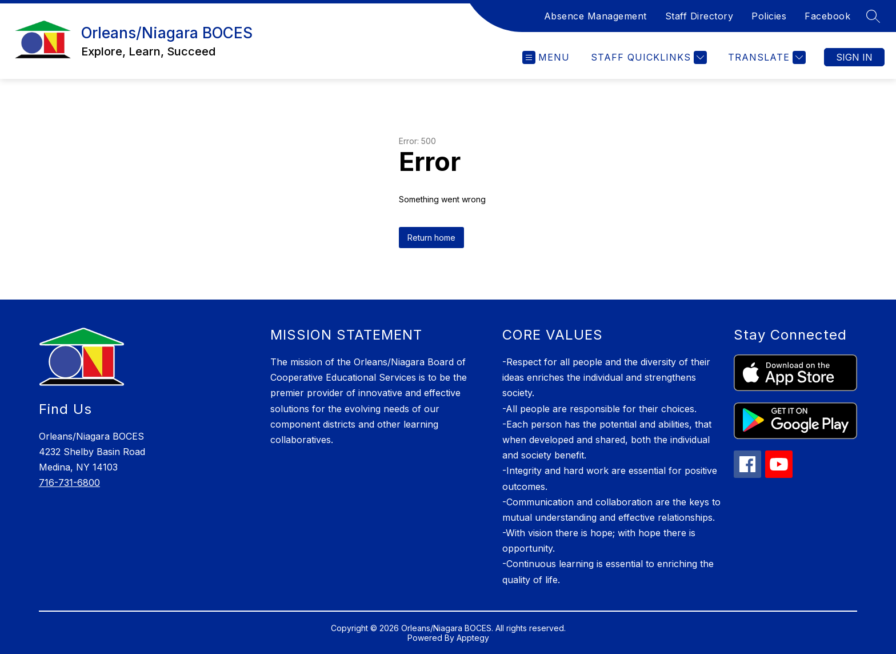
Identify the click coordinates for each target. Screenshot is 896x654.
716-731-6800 (69, 482)
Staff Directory (699, 16)
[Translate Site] (765, 57)
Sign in (854, 57)
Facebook (827, 16)
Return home (431, 237)
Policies (768, 16)
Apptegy (473, 638)
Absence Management (595, 16)
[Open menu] (546, 57)
